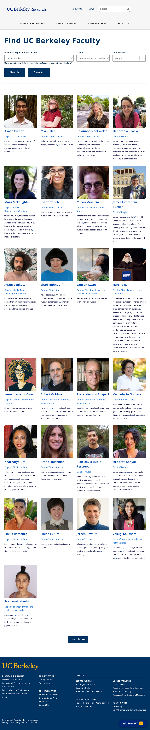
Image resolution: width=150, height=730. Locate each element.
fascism (61, 141)
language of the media (13, 219)
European (136, 309)
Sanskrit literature (60, 411)
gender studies (54, 302)
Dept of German (85, 539)
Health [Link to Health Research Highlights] (5, 697)
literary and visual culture (58, 305)
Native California (54, 475)
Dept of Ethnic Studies (52, 207)
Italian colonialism (65, 145)
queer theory (21, 615)
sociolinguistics (22, 305)
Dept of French (120, 136)
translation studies (27, 216)
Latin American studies (93, 480)
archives (29, 309)
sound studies (23, 618)
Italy (55, 141)
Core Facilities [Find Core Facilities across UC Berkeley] (119, 684)
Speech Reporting (29, 233)
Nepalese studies (91, 411)
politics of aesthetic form (123, 475)
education (8, 472)
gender (116, 217)
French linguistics (11, 216)
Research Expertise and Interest (21, 52)
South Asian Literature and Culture (131, 558)
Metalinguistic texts (12, 237)
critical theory (10, 547)
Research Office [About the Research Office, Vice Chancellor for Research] (47, 691)
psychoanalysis (10, 625)
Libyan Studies (19, 309)
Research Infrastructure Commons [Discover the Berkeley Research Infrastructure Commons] (128, 688)
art (100, 415)
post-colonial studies (92, 551)
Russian (128, 309)
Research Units (97, 23)
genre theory (118, 323)
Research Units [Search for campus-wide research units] (46, 683)
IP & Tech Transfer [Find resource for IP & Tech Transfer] (84, 706)
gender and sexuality (121, 411)
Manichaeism (23, 302)
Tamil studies (118, 547)
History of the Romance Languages (18, 226)
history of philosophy (20, 145)
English (131, 217)
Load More (78, 639)
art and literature (129, 224)
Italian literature (83, 141)
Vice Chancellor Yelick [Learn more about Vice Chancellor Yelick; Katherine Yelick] (48, 694)
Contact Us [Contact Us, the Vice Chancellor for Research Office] (44, 705)
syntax (14, 223)
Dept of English (120, 212)
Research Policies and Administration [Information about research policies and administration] (92, 703)
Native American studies (50, 472)
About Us (78, 9)
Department (119, 52)
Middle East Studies (92, 230)
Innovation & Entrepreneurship (16, 683)
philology (126, 155)
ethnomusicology (84, 476)
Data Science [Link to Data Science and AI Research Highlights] (8, 686)
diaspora (27, 622)
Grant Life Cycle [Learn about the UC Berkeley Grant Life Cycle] (83, 688)
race (128, 472)
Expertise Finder (66, 23)
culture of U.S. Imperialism (130, 408)
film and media (97, 141)
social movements (54, 479)
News (92, 9)
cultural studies (90, 219)
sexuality (123, 217)
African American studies (14, 408)
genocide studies (19, 489)
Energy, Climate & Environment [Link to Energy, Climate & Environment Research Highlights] (15, 690)
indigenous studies (12, 544)
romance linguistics (26, 223)
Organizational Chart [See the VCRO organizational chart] (48, 698)
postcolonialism (138, 472)
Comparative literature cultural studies (128, 148)
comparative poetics (134, 319)
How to (124, 23)
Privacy (5, 722)
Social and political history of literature (129, 152)
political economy (28, 544)
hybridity (80, 554)
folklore (80, 544)
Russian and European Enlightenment (128, 298)
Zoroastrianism (10, 302)
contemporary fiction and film (125, 489)
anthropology (46, 141)
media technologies (92, 490)
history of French (25, 230)
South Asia (117, 551)
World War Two (126, 482)
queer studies (19, 411)
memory (17, 472)
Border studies (119, 472)
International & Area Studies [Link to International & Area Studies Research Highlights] (14, 693)
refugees (17, 482)
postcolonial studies (121, 340)
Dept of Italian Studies (15, 136)
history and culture (129, 145)
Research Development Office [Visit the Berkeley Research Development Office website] (89, 691)
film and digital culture (134, 547)
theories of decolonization (88, 483)
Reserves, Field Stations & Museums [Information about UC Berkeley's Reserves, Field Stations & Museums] (129, 695)
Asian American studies (50, 212)
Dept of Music (84, 471)
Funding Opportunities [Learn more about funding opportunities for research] (86, 684)
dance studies (82, 298)
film (31, 618)
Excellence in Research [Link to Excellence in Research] (12, 679)
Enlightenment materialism (131, 231)
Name (79, 52)
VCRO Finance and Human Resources (129, 710)
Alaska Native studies (56, 298)
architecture (52, 145)
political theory (23, 547)
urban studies (134, 347)
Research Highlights (32, 23)
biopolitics (90, 152)
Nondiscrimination (29, 722)
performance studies (98, 298)
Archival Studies (130, 159)
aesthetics (117, 155)
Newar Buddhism (90, 415)
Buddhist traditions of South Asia (90, 408)
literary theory (119, 319)
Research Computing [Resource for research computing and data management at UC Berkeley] (122, 691)
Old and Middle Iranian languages (18, 298)
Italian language (10, 230)
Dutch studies (89, 544)
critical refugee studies (129, 486)
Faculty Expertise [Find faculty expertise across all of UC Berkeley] (46, 679)
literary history (131, 323)
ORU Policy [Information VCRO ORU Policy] (117, 706)
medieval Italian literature (14, 141)
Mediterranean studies (13, 148)
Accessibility (15, 722)
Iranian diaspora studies (58, 216)
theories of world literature (133, 316)
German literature (91, 547)
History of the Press (12, 233)
